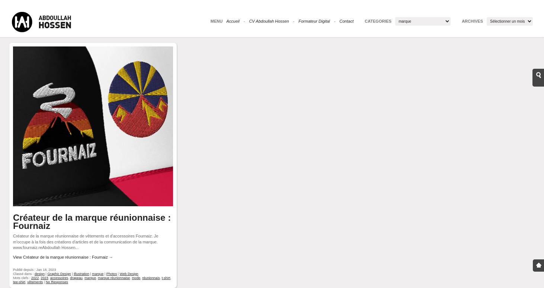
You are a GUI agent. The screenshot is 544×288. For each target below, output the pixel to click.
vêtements (35, 282)
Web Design (129, 274)
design (40, 274)
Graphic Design (59, 274)
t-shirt (166, 278)
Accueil (232, 21)
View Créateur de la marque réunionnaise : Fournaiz (63, 257)
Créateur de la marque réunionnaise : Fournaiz (92, 222)
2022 (35, 278)
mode (136, 278)
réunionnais (151, 278)
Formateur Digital (314, 21)
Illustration (81, 274)
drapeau (76, 278)
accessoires (59, 278)
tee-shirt (19, 282)
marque (97, 274)
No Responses (57, 282)
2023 (44, 278)
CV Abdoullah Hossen (269, 21)
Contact (346, 21)
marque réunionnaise (114, 278)
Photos (111, 274)
